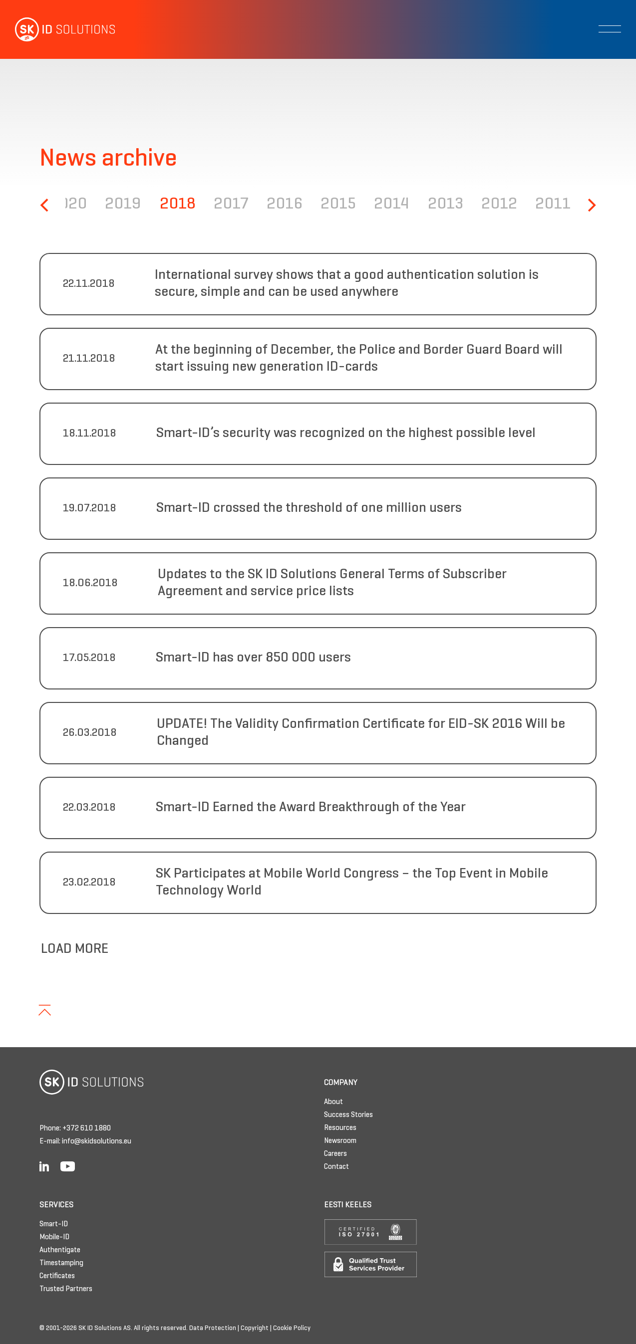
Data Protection (212, 1329)
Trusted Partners (65, 1289)
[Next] (591, 205)
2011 (553, 205)
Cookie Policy (292, 1329)
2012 (499, 205)
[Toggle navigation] (610, 28)
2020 (68, 205)
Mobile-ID (54, 1237)
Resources (340, 1127)
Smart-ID (53, 1224)
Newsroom (340, 1140)
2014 (391, 205)
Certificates (57, 1276)
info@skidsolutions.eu (96, 1141)
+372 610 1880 (86, 1128)
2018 (178, 205)
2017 (231, 205)
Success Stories (348, 1115)
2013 (445, 205)
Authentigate (59, 1250)
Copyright (255, 1329)
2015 (338, 205)
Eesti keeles (347, 1205)
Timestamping (61, 1263)
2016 (285, 205)
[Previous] (45, 205)
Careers (335, 1153)
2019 (123, 205)
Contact (336, 1166)
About (333, 1102)
